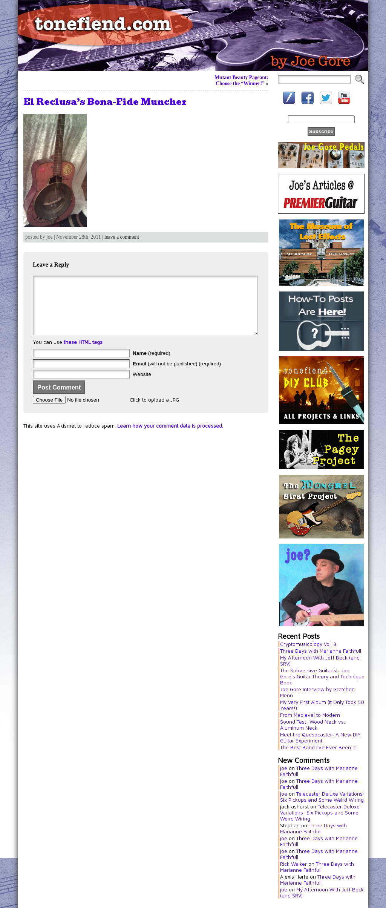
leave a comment (121, 237)
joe (283, 768)
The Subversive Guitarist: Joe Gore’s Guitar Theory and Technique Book (322, 676)
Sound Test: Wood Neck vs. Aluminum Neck (312, 725)
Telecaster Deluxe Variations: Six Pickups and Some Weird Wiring (322, 797)
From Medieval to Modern (310, 715)
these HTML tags (83, 353)
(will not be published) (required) (177, 375)
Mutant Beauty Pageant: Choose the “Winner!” (241, 80)
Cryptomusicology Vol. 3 (308, 644)
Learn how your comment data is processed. (170, 437)
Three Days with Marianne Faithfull (320, 651)
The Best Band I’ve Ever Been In (318, 747)
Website (142, 385)
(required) (151, 364)
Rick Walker (293, 864)
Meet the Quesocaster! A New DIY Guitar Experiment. (320, 738)
